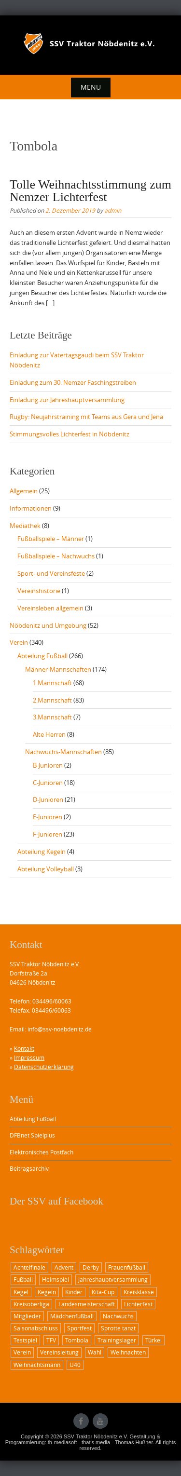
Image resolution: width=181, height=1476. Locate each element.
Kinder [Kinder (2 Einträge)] (74, 1292)
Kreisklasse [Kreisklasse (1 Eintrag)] (139, 1292)
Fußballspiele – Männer (50, 538)
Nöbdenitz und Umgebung (48, 625)
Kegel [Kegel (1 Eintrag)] (21, 1292)
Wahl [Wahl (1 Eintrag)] (94, 1352)
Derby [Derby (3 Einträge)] (91, 1267)
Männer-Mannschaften (58, 669)
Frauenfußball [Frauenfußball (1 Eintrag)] (126, 1267)
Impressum (29, 1057)
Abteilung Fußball (42, 655)
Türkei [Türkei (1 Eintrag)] (153, 1340)
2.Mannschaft (52, 700)
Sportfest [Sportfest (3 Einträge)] (79, 1328)
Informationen (31, 508)
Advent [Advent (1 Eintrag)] (64, 1267)
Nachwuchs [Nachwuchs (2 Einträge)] (118, 1316)
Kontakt (24, 1048)
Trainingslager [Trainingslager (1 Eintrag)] (116, 1340)
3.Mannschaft (52, 717)
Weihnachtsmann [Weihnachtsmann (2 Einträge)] (37, 1364)
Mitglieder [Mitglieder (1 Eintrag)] (27, 1316)
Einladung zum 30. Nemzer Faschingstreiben (73, 382)
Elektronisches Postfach (41, 1152)
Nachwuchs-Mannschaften (63, 751)
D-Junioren (48, 799)
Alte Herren (49, 734)
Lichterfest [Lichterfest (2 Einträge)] (138, 1304)
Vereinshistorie (38, 590)
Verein (19, 642)
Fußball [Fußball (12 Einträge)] (23, 1279)
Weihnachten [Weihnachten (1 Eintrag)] (128, 1352)
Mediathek (25, 525)
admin (112, 210)
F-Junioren (47, 834)
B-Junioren (48, 765)
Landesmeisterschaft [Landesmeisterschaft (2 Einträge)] (86, 1304)
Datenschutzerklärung (44, 1066)
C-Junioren (48, 782)
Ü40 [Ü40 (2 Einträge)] (75, 1364)
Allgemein (24, 491)
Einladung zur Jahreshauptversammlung (67, 399)
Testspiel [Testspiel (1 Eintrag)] (25, 1340)
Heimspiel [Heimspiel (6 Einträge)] (55, 1279)
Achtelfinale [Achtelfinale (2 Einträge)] (29, 1267)
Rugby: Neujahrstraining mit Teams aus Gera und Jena (86, 416)
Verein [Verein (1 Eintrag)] (22, 1352)
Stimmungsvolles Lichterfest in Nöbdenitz (69, 434)
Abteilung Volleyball (45, 869)
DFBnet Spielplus (32, 1135)
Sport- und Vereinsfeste (51, 573)
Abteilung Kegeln (41, 851)
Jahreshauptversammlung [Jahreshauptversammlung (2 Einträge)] (113, 1279)
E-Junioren (47, 816)
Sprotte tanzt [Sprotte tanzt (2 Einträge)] (118, 1328)
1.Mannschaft (52, 682)
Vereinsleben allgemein (50, 608)
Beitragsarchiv (29, 1168)
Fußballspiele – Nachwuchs (56, 556)
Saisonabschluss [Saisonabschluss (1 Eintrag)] (36, 1328)
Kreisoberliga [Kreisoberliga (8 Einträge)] (31, 1304)
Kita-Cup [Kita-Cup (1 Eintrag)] (103, 1292)
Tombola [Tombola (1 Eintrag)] (76, 1340)
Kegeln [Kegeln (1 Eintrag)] (47, 1292)
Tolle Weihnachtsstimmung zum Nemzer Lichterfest (90, 190)
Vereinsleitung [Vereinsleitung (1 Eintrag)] (59, 1352)
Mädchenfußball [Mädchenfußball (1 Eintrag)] (72, 1316)
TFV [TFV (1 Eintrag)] (51, 1340)
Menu (91, 87)
